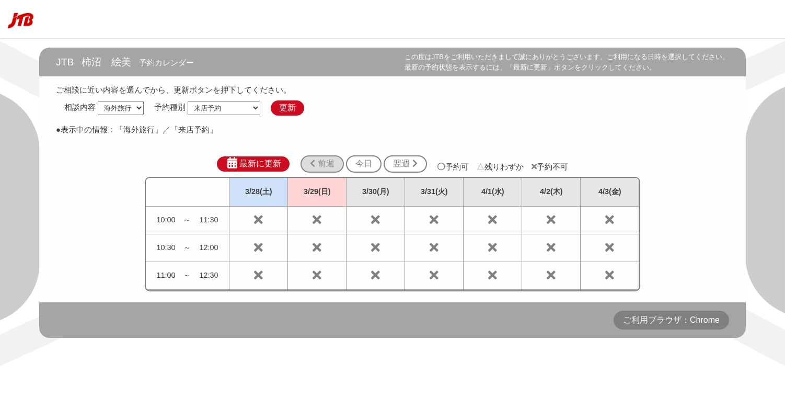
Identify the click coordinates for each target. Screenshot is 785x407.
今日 (363, 163)
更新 (287, 107)
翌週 (405, 163)
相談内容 (80, 107)
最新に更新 (253, 163)
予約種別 (170, 107)
